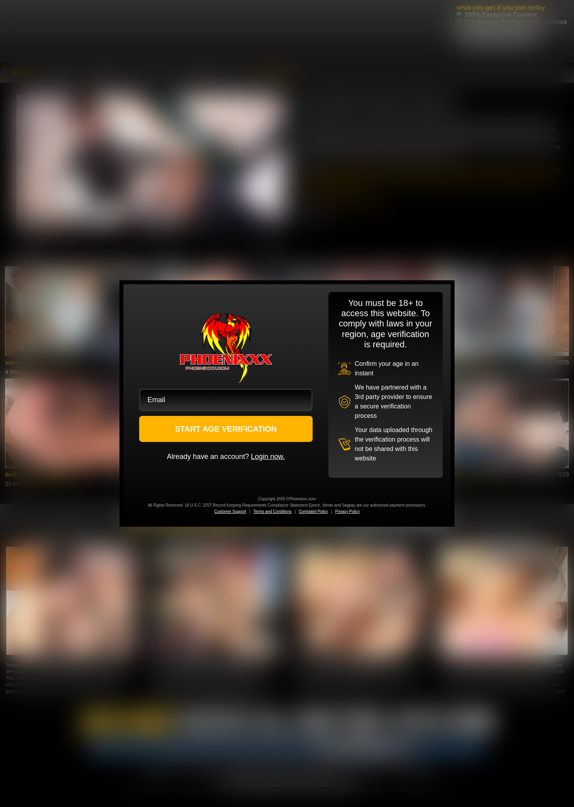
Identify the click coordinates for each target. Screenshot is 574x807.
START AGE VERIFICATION (226, 429)
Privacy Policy (347, 511)
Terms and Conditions (272, 511)
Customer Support (230, 511)
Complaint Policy (313, 511)
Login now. (268, 456)
